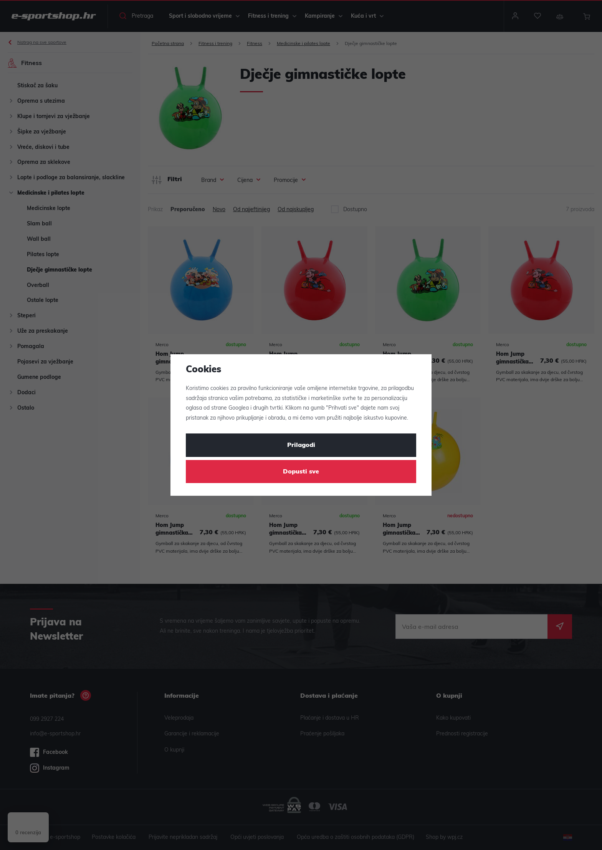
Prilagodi (301, 445)
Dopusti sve (301, 472)
